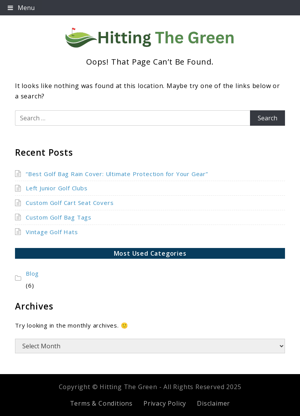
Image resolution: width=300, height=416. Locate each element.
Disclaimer (213, 403)
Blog (32, 273)
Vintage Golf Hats (52, 232)
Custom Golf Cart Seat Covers (69, 202)
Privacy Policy (164, 403)
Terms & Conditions (101, 403)
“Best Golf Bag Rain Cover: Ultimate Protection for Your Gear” (117, 174)
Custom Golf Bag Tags (59, 217)
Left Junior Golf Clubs (57, 188)
